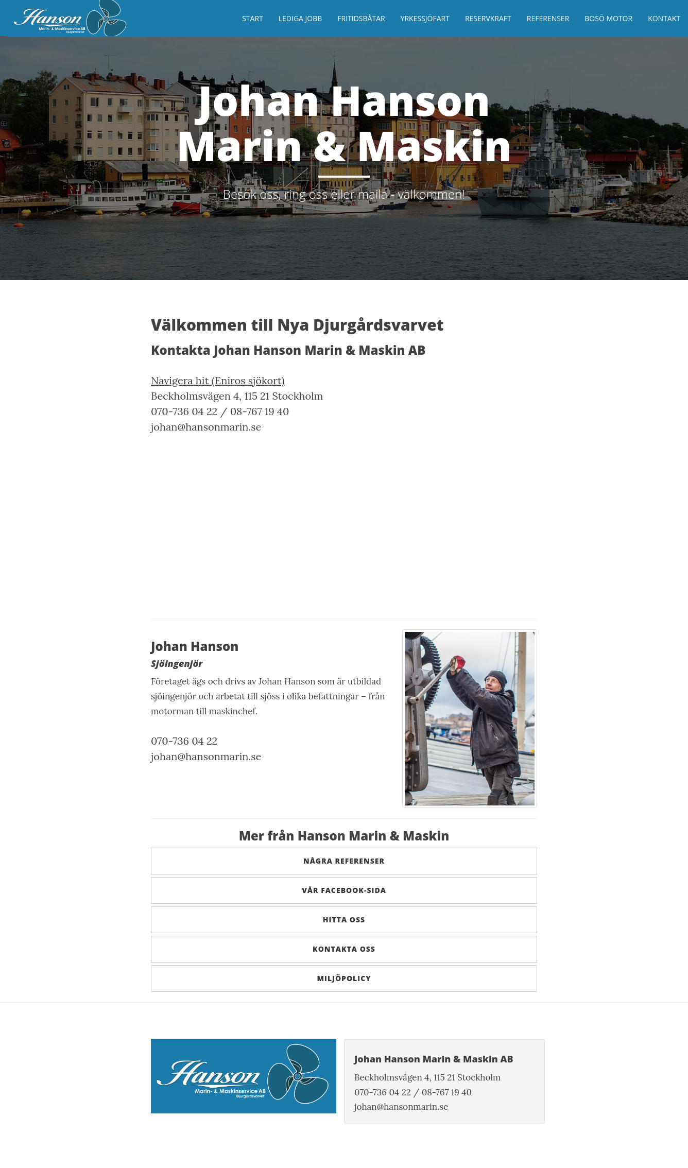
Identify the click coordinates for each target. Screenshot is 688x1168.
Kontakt (664, 18)
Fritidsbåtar (361, 18)
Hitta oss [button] (344, 919)
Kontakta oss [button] (344, 949)
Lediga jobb (300, 18)
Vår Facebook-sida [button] (344, 890)
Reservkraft (488, 18)
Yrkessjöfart (425, 18)
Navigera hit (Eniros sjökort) (218, 380)
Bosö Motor (608, 18)
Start (252, 18)
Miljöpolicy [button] (344, 978)
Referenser (548, 18)
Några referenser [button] (344, 861)
